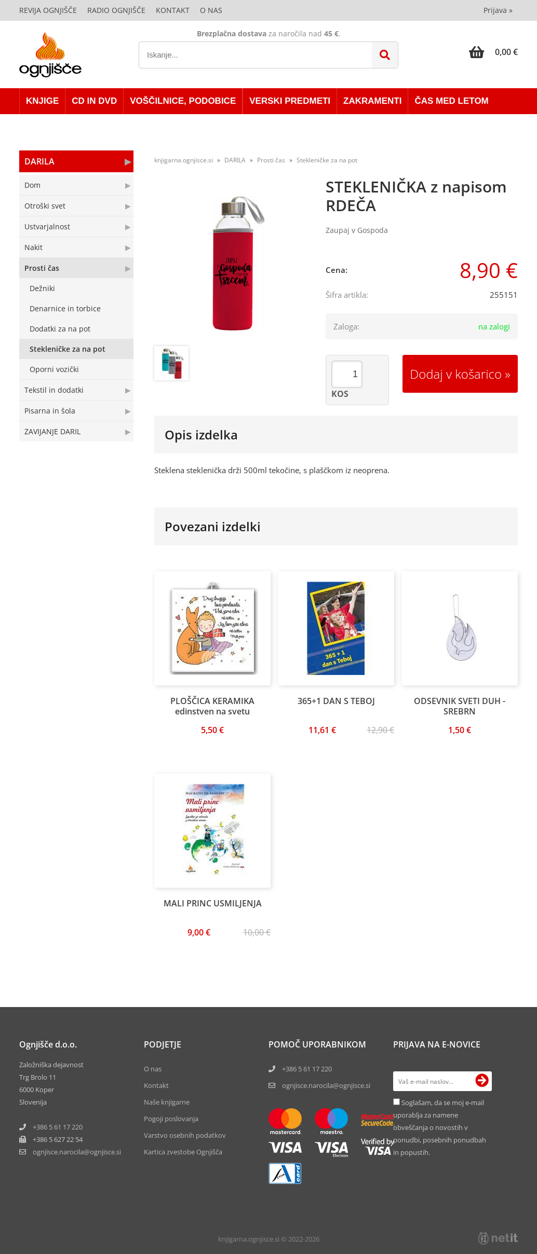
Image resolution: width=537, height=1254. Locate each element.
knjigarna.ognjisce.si (183, 160)
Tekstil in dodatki (54, 390)
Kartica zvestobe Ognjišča (183, 1151)
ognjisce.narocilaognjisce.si (77, 1151)
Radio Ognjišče (116, 10)
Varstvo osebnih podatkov (185, 1135)
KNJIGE (42, 101)
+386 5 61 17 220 (58, 1127)
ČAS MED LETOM (451, 101)
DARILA (39, 161)
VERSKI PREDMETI (289, 101)
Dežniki (42, 288)
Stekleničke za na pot (67, 349)
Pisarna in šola (49, 411)
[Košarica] (493, 52)
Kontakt (173, 10)
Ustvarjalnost (47, 226)
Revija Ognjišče (48, 10)
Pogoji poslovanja (171, 1118)
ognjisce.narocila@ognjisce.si (326, 1085)
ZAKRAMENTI (372, 101)
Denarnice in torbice (65, 308)
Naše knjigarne (167, 1102)
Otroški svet (44, 206)
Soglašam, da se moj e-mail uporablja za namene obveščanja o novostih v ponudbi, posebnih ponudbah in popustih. (439, 1127)
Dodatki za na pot (60, 329)
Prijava (498, 10)
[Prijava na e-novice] (482, 1081)
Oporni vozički (54, 369)
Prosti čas (41, 268)
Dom (32, 185)
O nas (211, 10)
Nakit (33, 247)
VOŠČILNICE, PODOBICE (183, 101)
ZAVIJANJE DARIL (52, 431)
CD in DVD (94, 101)
